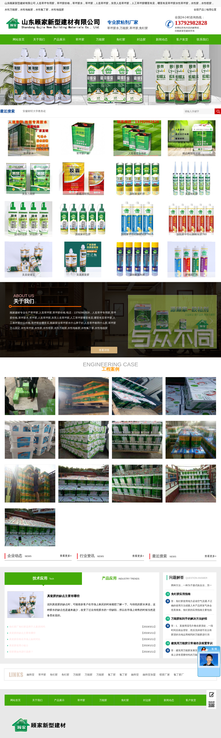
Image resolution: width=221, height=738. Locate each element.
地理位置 (211, 9)
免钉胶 (120, 39)
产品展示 (59, 39)
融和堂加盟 (149, 674)
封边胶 (141, 39)
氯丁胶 (112, 674)
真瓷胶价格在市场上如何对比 (24, 639)
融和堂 (30, 674)
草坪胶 (80, 39)
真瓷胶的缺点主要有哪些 (63, 596)
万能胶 (100, 39)
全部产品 (199, 9)
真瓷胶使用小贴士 (18, 645)
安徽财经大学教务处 (34, 111)
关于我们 (39, 39)
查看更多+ (66, 557)
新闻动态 (162, 39)
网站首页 (18, 39)
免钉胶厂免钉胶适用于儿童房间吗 (27, 626)
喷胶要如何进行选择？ (21, 651)
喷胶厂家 (164, 674)
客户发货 (182, 39)
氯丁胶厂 (179, 674)
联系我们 (202, 39)
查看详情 (104, 350)
